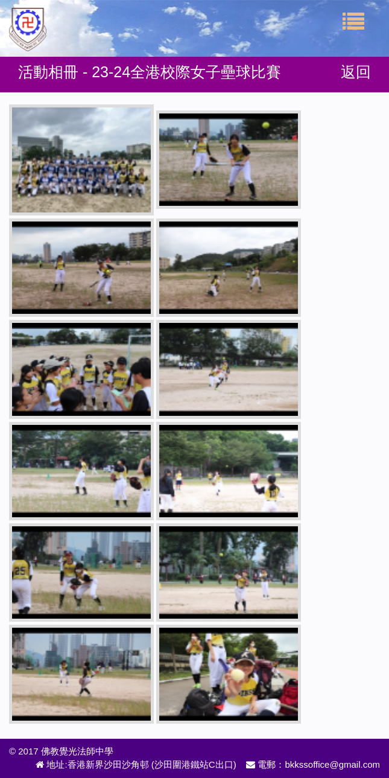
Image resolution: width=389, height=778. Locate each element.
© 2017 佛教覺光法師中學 (61, 751)
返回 (356, 71)
